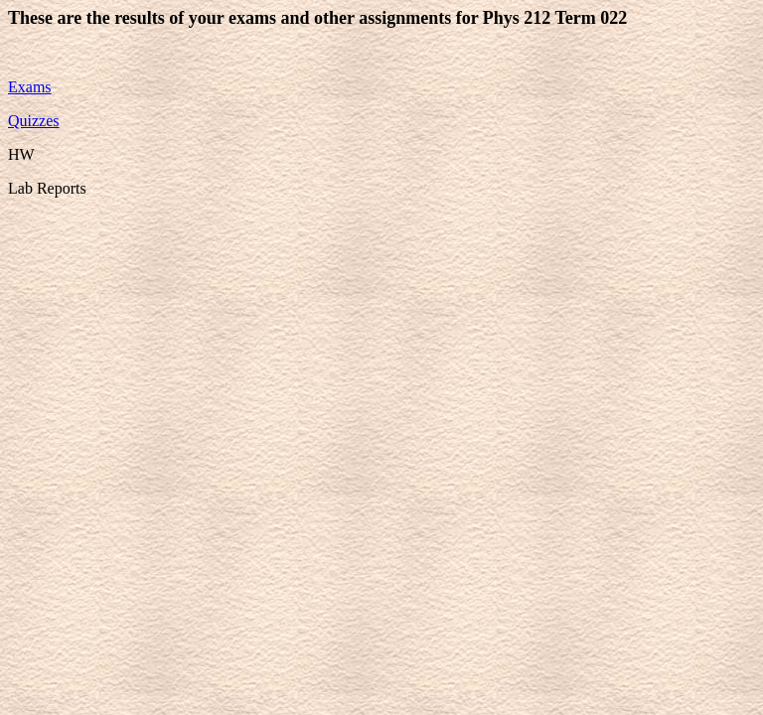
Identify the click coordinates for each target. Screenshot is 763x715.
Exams (30, 86)
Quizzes (34, 120)
